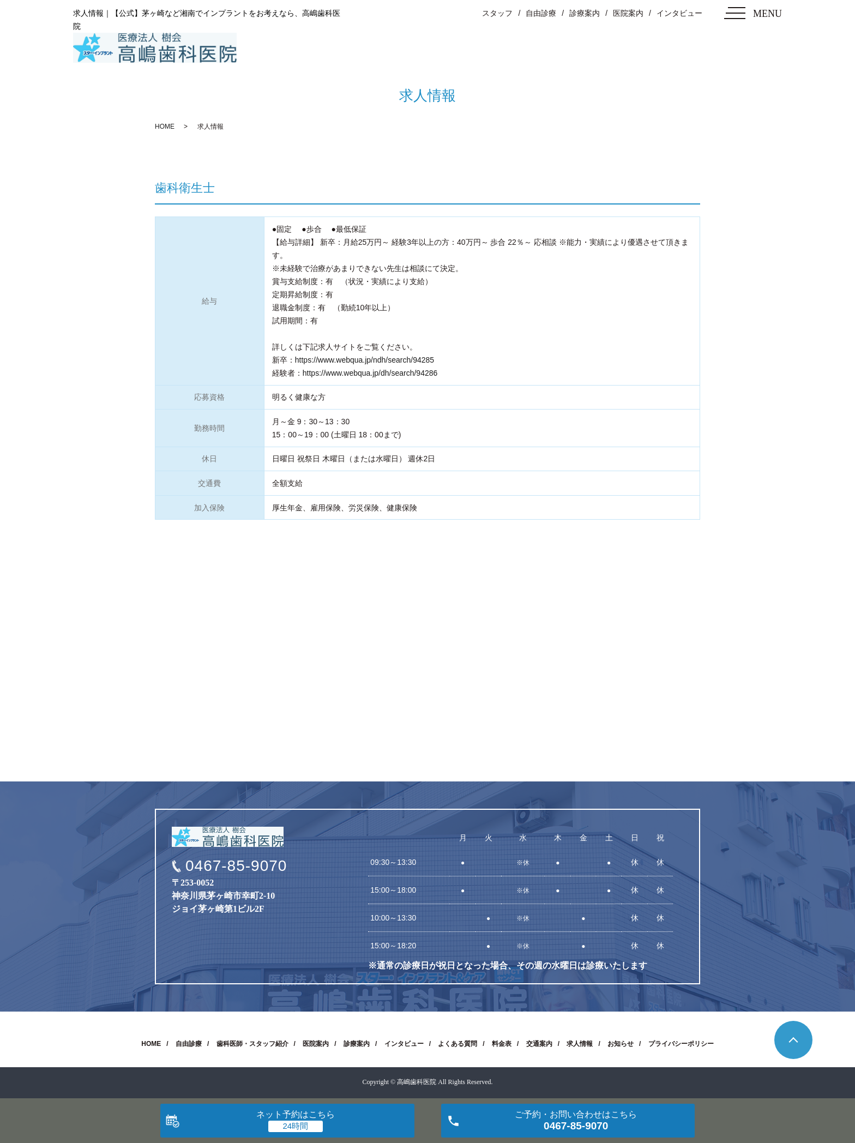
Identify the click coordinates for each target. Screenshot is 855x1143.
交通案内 (539, 1044)
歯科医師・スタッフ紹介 (252, 1044)
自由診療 (541, 13)
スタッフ (497, 13)
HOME (164, 126)
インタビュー (679, 13)
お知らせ (620, 1044)
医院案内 (628, 13)
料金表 (501, 1044)
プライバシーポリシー (681, 1044)
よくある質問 (457, 1044)
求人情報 (580, 1044)
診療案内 (584, 13)
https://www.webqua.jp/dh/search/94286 (370, 373)
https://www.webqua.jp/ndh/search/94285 (364, 360)
